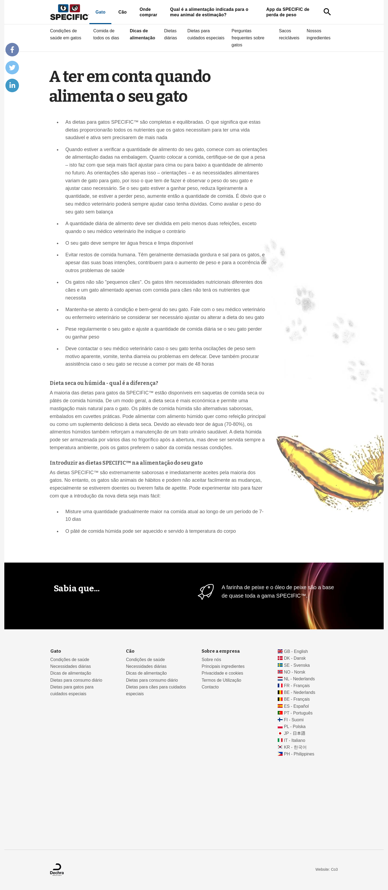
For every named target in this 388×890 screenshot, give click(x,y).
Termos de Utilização (221, 680)
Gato (100, 12)
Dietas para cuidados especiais (206, 34)
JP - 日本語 (294, 733)
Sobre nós (211, 659)
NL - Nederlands (299, 679)
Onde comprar (148, 12)
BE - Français (297, 699)
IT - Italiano (294, 740)
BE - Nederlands (299, 692)
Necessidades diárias (70, 666)
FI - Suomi (294, 719)
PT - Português (298, 713)
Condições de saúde (69, 659)
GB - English (296, 651)
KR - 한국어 (295, 747)
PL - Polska (295, 726)
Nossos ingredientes (319, 34)
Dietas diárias (170, 34)
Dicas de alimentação (142, 34)
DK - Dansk (295, 658)
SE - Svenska (297, 665)
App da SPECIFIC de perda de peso (287, 12)
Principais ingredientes (223, 666)
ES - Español (296, 706)
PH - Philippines (299, 754)
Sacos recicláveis (289, 34)
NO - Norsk (294, 672)
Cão (122, 12)
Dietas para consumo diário (76, 680)
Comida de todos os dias (106, 34)
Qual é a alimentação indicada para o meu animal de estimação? (209, 12)
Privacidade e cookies (222, 673)
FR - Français (297, 685)
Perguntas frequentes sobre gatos (247, 37)
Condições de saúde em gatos (65, 34)
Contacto (210, 687)
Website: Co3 (326, 869)
